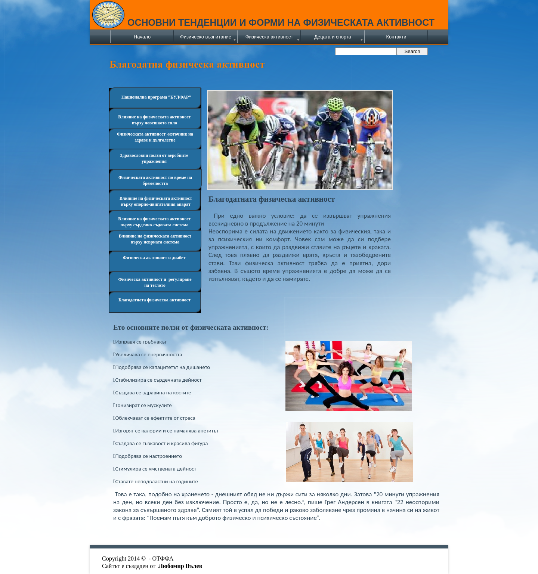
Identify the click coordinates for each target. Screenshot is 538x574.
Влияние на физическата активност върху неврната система (155, 239)
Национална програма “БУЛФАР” (156, 97)
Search (412, 51)
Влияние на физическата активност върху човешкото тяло (154, 119)
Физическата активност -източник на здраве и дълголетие (155, 137)
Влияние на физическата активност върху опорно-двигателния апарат (156, 201)
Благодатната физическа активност (154, 299)
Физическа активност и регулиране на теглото (154, 282)
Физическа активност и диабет (154, 257)
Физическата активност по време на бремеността (155, 180)
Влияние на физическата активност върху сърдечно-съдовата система (154, 221)
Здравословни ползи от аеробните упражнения (154, 158)
